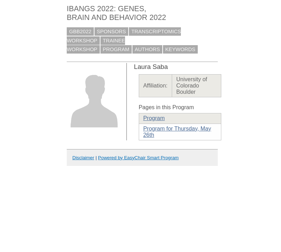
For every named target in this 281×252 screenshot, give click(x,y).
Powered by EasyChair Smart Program (138, 157)
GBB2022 (80, 31)
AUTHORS (147, 49)
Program (154, 118)
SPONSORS (111, 31)
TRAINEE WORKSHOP (96, 45)
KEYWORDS (180, 49)
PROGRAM (116, 49)
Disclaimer (83, 157)
